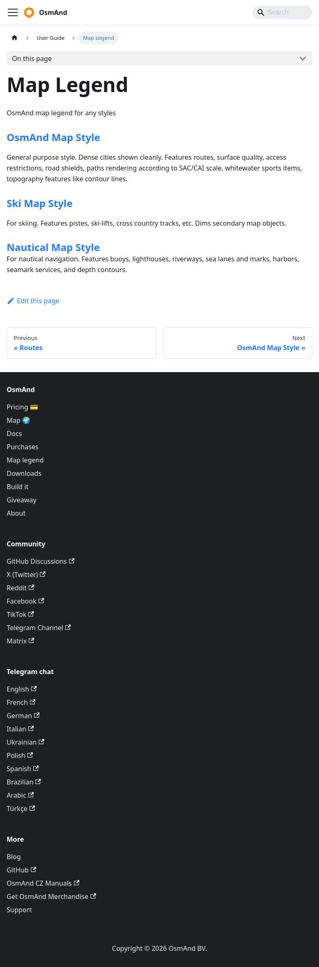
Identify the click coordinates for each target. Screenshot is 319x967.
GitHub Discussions (40, 561)
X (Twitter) (26, 574)
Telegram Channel (39, 627)
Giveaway (22, 499)
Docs (14, 433)
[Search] (282, 12)
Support (19, 909)
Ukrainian (25, 742)
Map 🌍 (19, 420)
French (21, 702)
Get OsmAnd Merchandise (51, 896)
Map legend (25, 460)
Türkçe (21, 808)
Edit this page (33, 300)
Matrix (20, 640)
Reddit (20, 587)
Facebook (25, 601)
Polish (20, 755)
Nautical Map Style (53, 247)
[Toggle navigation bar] (13, 12)
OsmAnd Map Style (53, 137)
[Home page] (14, 38)
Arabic (20, 795)
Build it (17, 486)
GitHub (21, 869)
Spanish (23, 768)
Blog (14, 856)
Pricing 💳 (22, 407)
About (16, 513)
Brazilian (24, 782)
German (23, 715)
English (22, 689)
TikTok (20, 614)
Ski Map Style (40, 203)
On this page (32, 58)
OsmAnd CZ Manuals (43, 883)
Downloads (24, 473)
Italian (20, 728)
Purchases (23, 446)
